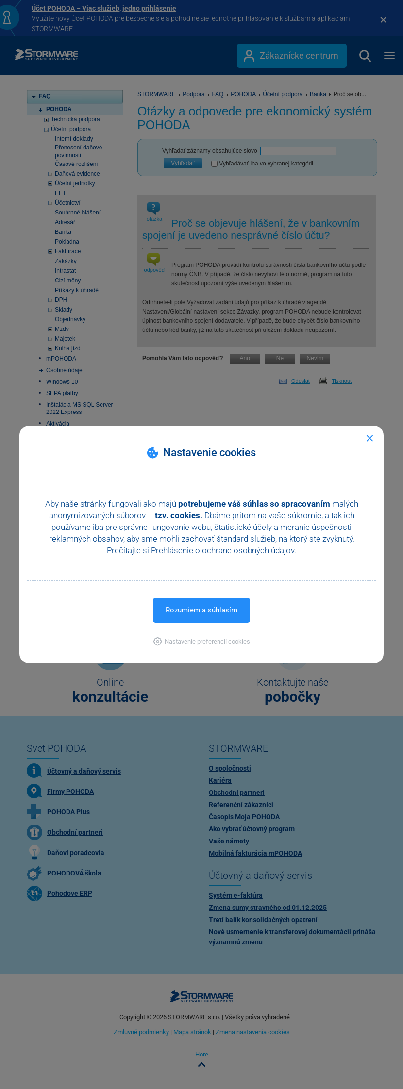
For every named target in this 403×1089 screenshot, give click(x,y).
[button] (201, 641)
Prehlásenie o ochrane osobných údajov (222, 550)
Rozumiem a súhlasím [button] (201, 610)
